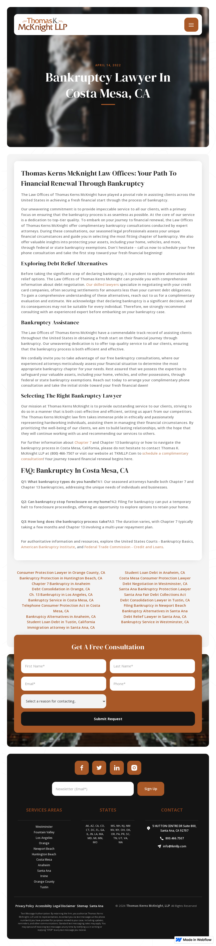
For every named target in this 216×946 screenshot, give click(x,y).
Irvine (44, 876)
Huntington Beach (44, 854)
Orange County (44, 881)
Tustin (44, 887)
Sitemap (82, 906)
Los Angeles (44, 838)
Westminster (44, 826)
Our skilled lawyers (102, 284)
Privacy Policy (24, 906)
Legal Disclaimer (64, 906)
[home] (42, 25)
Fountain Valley (44, 832)
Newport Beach (44, 848)
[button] (191, 25)
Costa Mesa (44, 859)
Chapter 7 (82, 442)
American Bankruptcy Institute (48, 547)
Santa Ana (44, 870)
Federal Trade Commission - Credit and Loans (123, 547)
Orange (44, 843)
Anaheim (44, 865)
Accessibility (43, 906)
